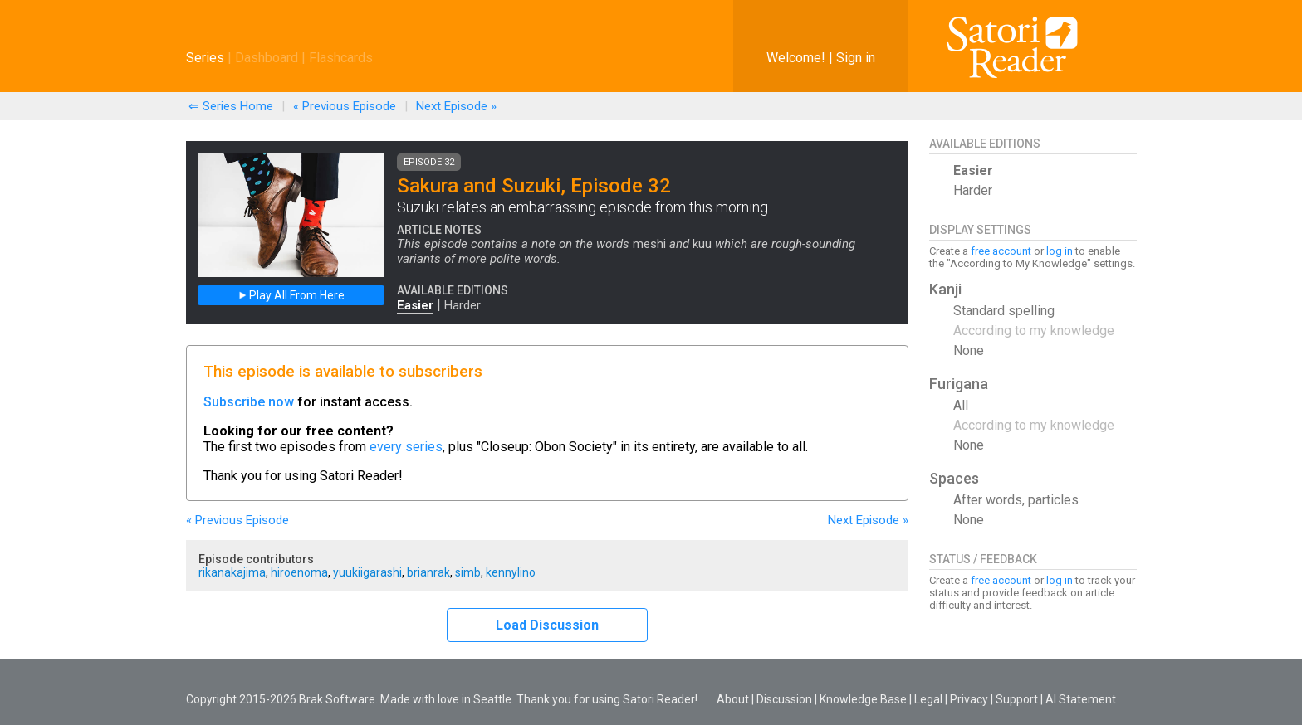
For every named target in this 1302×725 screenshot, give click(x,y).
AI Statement (1080, 699)
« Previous (344, 106)
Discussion (784, 699)
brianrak (428, 572)
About (733, 699)
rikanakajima (232, 572)
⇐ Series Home (230, 106)
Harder (462, 305)
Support (1017, 699)
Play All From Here (291, 295)
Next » (456, 106)
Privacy (969, 699)
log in (1059, 251)
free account (1001, 251)
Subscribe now (248, 402)
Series (205, 58)
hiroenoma (299, 572)
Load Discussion (547, 625)
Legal (928, 699)
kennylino (511, 572)
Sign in (855, 58)
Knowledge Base (863, 699)
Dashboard (266, 58)
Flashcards (341, 58)
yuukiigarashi (367, 572)
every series (406, 447)
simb (468, 572)
